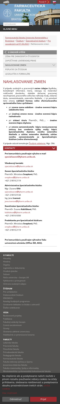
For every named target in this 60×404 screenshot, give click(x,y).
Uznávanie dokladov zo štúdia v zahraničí (21, 304)
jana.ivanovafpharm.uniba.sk (18, 201)
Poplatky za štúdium (16, 69)
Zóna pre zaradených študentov (22, 56)
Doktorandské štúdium (13, 295)
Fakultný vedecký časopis (14, 322)
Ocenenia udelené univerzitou (16, 331)
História (6, 261)
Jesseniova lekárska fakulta (15, 365)
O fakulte (8, 255)
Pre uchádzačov (10, 291)
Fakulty (7, 339)
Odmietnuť (15, 399)
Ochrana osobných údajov (14, 283)
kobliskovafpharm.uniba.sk (17, 212)
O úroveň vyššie (16, 52)
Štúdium (20, 40)
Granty (6, 328)
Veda (5, 312)
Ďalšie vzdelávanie (11, 307)
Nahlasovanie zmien (15, 65)
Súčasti (6, 274)
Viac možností (9, 392)
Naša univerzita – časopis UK (16, 277)
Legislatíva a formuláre (17, 74)
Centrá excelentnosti (12, 325)
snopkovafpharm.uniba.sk (17, 177)
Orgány (6, 264)
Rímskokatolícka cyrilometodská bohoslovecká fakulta (27, 371)
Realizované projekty (12, 315)
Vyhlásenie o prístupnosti (14, 280)
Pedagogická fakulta (12, 355)
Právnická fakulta (10, 346)
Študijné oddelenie (37, 143)
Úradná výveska (10, 271)
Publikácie (7, 318)
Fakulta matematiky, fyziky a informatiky (21, 368)
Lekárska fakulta (10, 342)
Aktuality (7, 258)
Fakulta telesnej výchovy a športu (17, 361)
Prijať (43, 399)
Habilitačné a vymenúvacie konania (19, 334)
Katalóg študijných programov (16, 301)
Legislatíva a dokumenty (14, 268)
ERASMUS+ (8, 298)
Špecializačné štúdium (36, 40)
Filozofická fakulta (11, 349)
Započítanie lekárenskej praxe (20, 60)
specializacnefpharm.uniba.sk (20, 156)
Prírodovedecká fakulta (13, 352)
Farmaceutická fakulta (13, 358)
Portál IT (42, 1)
